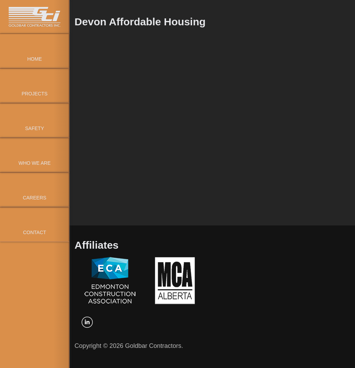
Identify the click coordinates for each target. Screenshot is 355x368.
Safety (34, 128)
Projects (35, 93)
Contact (34, 232)
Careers (35, 197)
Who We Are (34, 163)
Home (34, 59)
